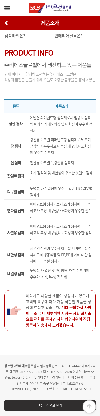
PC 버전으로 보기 (50, 405)
